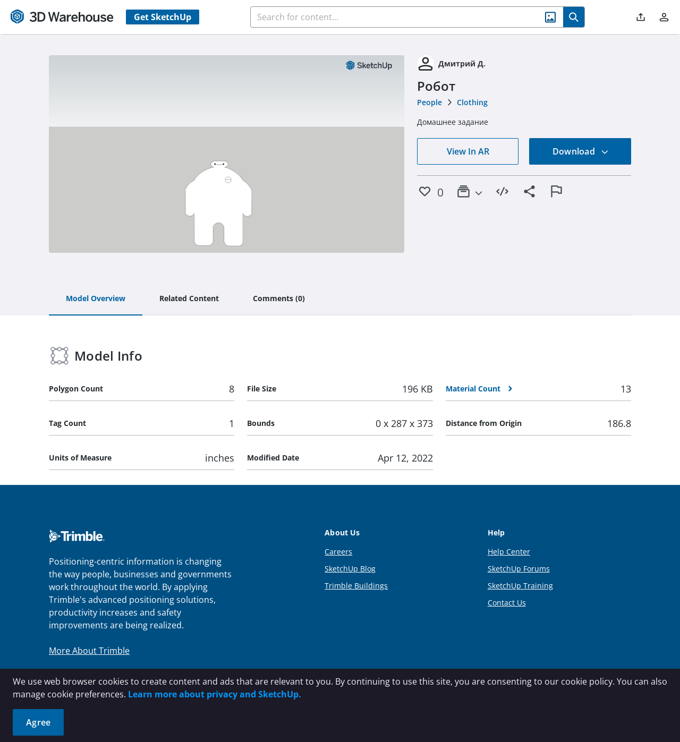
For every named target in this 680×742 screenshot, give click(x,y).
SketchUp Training (520, 586)
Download (580, 151)
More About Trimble (89, 650)
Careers (338, 552)
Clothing (472, 102)
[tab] (95, 299)
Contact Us (507, 603)
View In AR (468, 151)
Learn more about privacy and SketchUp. (214, 694)
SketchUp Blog (350, 569)
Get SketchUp (162, 17)
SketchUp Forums (519, 569)
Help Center (509, 552)
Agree (38, 722)
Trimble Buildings (356, 586)
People (429, 102)
